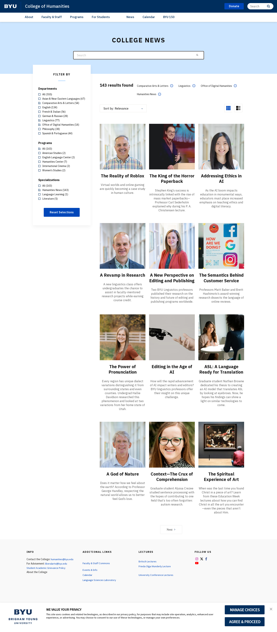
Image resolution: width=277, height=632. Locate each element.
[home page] (10, 6)
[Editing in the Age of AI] (172, 342)
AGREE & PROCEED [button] (244, 621)
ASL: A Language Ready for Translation (221, 374)
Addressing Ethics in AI (221, 178)
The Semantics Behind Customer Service (221, 280)
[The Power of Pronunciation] (122, 342)
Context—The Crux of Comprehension (172, 481)
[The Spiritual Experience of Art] (221, 449)
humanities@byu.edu (62, 564)
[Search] (260, 6)
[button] (271, 609)
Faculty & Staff (52, 17)
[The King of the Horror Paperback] (172, 146)
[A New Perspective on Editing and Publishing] (172, 245)
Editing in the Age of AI (172, 374)
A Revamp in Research (123, 277)
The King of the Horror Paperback (172, 178)
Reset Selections (62, 212)
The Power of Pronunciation (122, 374)
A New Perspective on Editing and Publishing (172, 280)
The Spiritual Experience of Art (221, 481)
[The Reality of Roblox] (122, 146)
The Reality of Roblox (122, 176)
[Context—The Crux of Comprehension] (172, 449)
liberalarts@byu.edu (56, 568)
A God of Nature (122, 479)
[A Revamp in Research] (122, 245)
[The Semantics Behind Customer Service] (221, 245)
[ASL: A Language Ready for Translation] (221, 342)
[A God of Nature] (122, 449)
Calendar (149, 17)
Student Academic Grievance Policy (46, 572)
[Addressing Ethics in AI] (221, 146)
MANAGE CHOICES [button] (245, 609)
